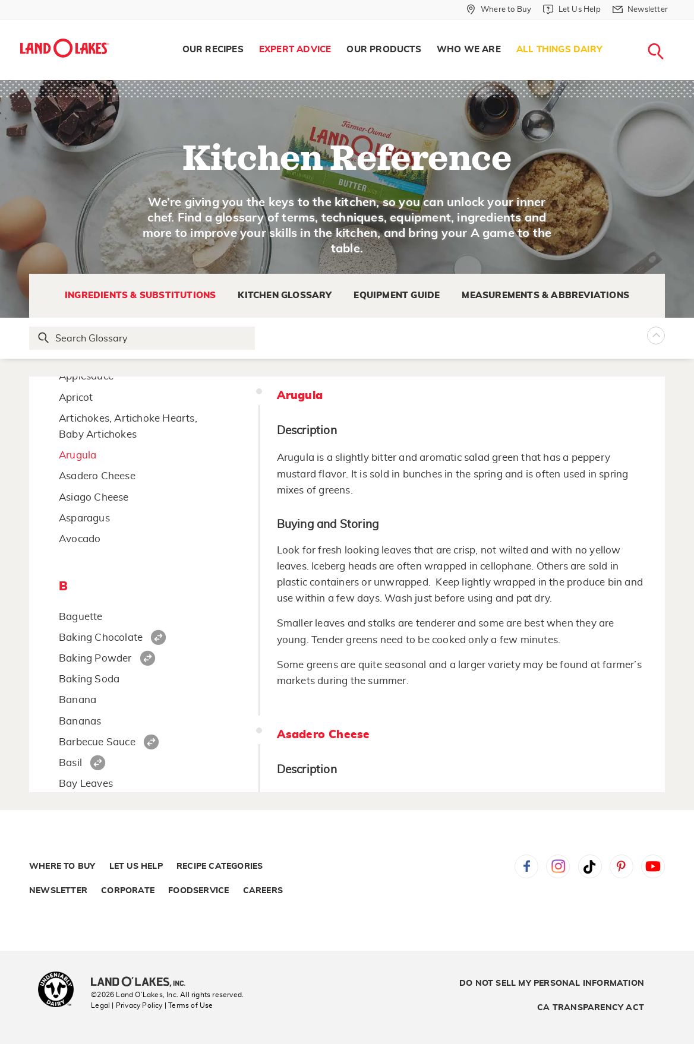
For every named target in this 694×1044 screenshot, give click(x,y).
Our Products (383, 49)
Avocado (79, 539)
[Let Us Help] (571, 9)
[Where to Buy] (499, 9)
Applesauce (86, 376)
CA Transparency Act (590, 1008)
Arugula (77, 455)
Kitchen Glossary (285, 295)
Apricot (76, 398)
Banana (77, 700)
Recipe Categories (219, 866)
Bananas (80, 721)
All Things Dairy (559, 49)
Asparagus (84, 518)
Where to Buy (62, 866)
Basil (70, 763)
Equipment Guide (397, 295)
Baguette (81, 617)
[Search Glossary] (143, 338)
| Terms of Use (189, 1005)
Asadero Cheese (97, 476)
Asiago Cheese (94, 497)
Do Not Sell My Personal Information (551, 983)
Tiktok (590, 866)
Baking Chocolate (101, 637)
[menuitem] (213, 50)
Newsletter (58, 891)
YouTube (653, 866)
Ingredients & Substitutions (140, 295)
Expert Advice (295, 49)
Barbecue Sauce (97, 742)
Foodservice (198, 891)
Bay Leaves (86, 784)
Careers (263, 891)
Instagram (558, 866)
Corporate (127, 891)
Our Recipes (213, 49)
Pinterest (621, 866)
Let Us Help (136, 866)
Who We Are (469, 49)
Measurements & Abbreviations (545, 295)
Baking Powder (95, 658)
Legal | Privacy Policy (126, 1005)
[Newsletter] (640, 9)
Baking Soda (89, 679)
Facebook (526, 866)
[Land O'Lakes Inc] (143, 982)
